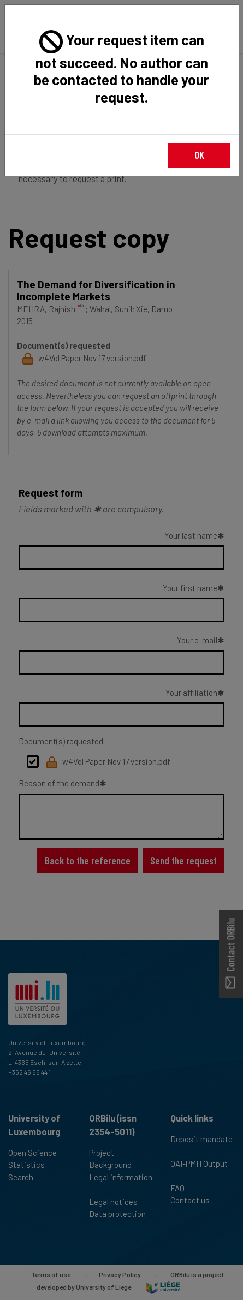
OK (199, 154)
